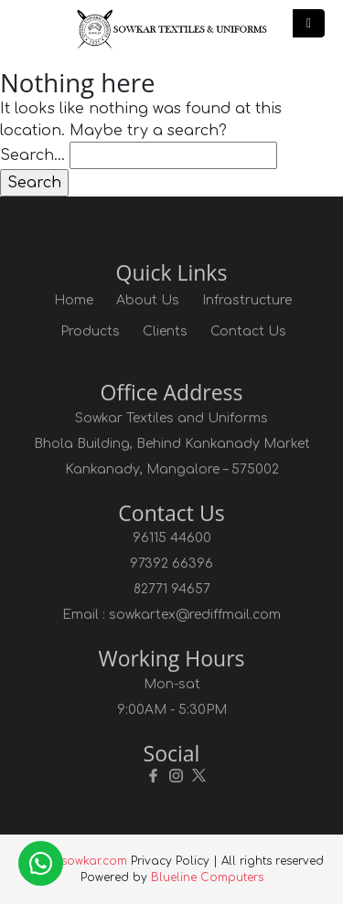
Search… (32, 155)
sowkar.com (94, 861)
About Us (147, 300)
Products (90, 331)
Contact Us (248, 331)
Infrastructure (247, 300)
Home (73, 300)
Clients (165, 331)
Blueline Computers (207, 877)
